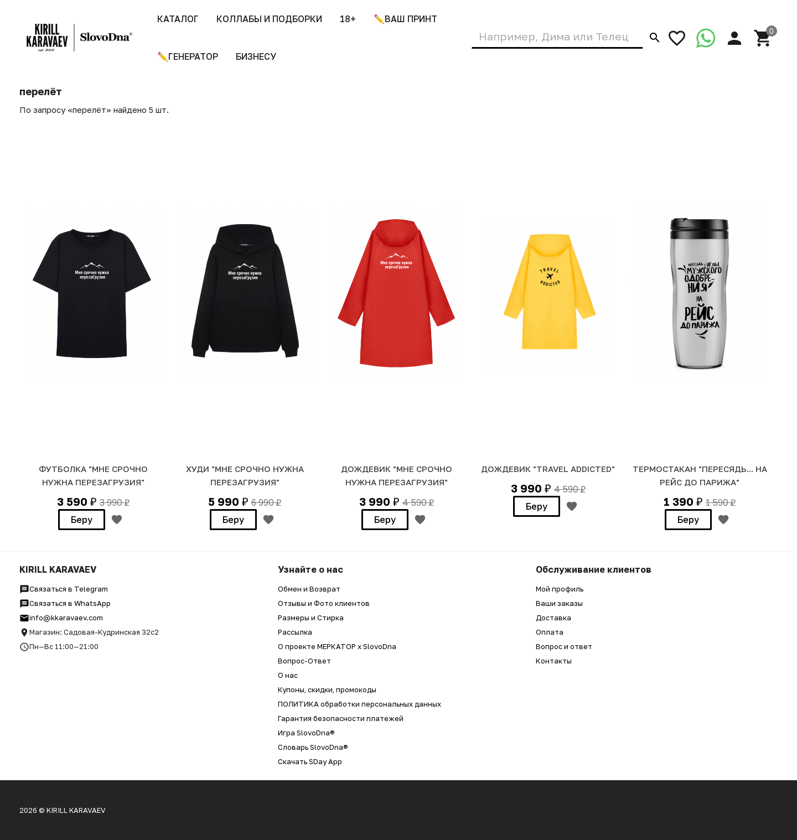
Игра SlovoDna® (306, 732)
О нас (288, 675)
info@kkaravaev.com (61, 617)
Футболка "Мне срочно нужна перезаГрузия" (93, 475)
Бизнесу (256, 56)
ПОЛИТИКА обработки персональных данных (359, 703)
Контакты (554, 660)
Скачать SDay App (310, 761)
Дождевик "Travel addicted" (548, 469)
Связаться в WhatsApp (65, 603)
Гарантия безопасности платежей (340, 718)
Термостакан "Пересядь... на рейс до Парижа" (700, 475)
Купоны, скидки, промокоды (327, 689)
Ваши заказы (559, 603)
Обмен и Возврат (309, 588)
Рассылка (295, 632)
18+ (348, 18)
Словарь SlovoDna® (313, 747)
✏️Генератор (187, 56)
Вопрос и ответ (564, 646)
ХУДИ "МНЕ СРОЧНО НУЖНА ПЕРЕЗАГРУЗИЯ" (245, 475)
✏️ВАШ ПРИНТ (405, 18)
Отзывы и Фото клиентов (324, 603)
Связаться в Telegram (63, 588)
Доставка (553, 617)
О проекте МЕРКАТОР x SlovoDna (337, 646)
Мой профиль (559, 588)
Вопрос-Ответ (304, 660)
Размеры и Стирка (311, 617)
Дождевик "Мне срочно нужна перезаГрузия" (396, 475)
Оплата (549, 632)
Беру (81, 519)
